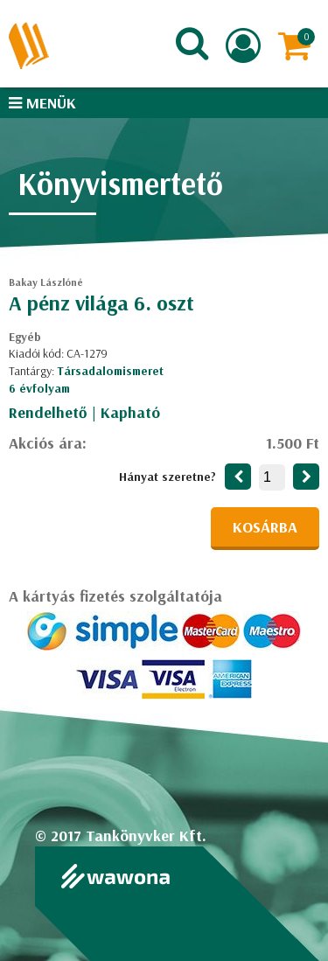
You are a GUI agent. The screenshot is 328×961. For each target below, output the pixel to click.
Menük (42, 103)
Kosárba (265, 527)
